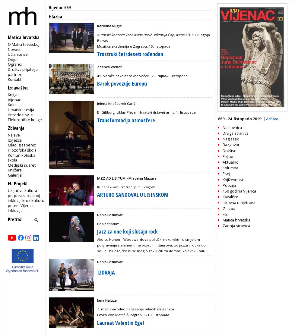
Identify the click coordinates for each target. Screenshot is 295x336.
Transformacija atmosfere (126, 120)
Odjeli (13, 59)
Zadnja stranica (236, 225)
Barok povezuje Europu (122, 83)
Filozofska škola (22, 150)
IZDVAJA (106, 272)
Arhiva (272, 118)
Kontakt (14, 79)
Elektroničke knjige (25, 119)
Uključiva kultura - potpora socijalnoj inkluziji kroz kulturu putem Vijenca (26, 198)
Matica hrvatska (236, 220)
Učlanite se (18, 54)
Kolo (12, 104)
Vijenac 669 (60, 8)
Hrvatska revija (21, 109)
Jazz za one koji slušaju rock (127, 231)
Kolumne (231, 168)
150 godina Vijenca (239, 191)
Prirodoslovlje (20, 115)
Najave (14, 135)
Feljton (229, 156)
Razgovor (231, 144)
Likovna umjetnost (239, 202)
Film (226, 214)
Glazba (229, 208)
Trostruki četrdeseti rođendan (130, 54)
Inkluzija (15, 210)
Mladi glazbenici (22, 145)
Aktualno (231, 162)
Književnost (233, 179)
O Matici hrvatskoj (24, 44)
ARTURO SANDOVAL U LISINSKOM (132, 194)
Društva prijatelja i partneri (24, 72)
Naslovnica (232, 127)
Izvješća (15, 140)
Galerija (15, 175)
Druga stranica (236, 133)
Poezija (229, 185)
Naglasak (231, 139)
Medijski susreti (22, 165)
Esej (226, 173)
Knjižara (15, 170)
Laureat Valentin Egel (120, 322)
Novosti (14, 49)
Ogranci (15, 64)
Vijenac (14, 99)
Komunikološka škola (21, 157)
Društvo (229, 150)
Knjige (13, 94)
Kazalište (230, 196)
